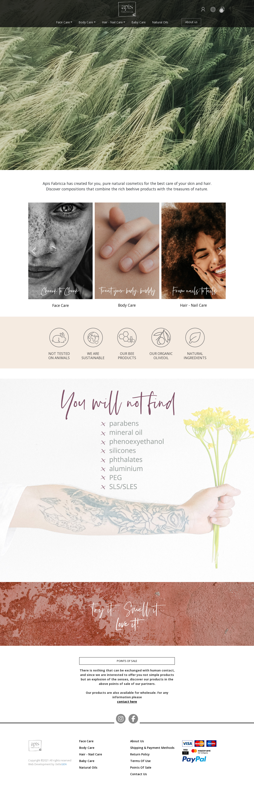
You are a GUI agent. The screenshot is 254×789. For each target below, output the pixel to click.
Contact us (138, 774)
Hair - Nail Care (112, 22)
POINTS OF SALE (127, 661)
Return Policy (140, 754)
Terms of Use (140, 761)
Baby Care (138, 22)
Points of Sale (140, 767)
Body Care (86, 22)
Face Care (63, 22)
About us (191, 22)
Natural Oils (160, 22)
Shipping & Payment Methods (152, 748)
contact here (127, 702)
